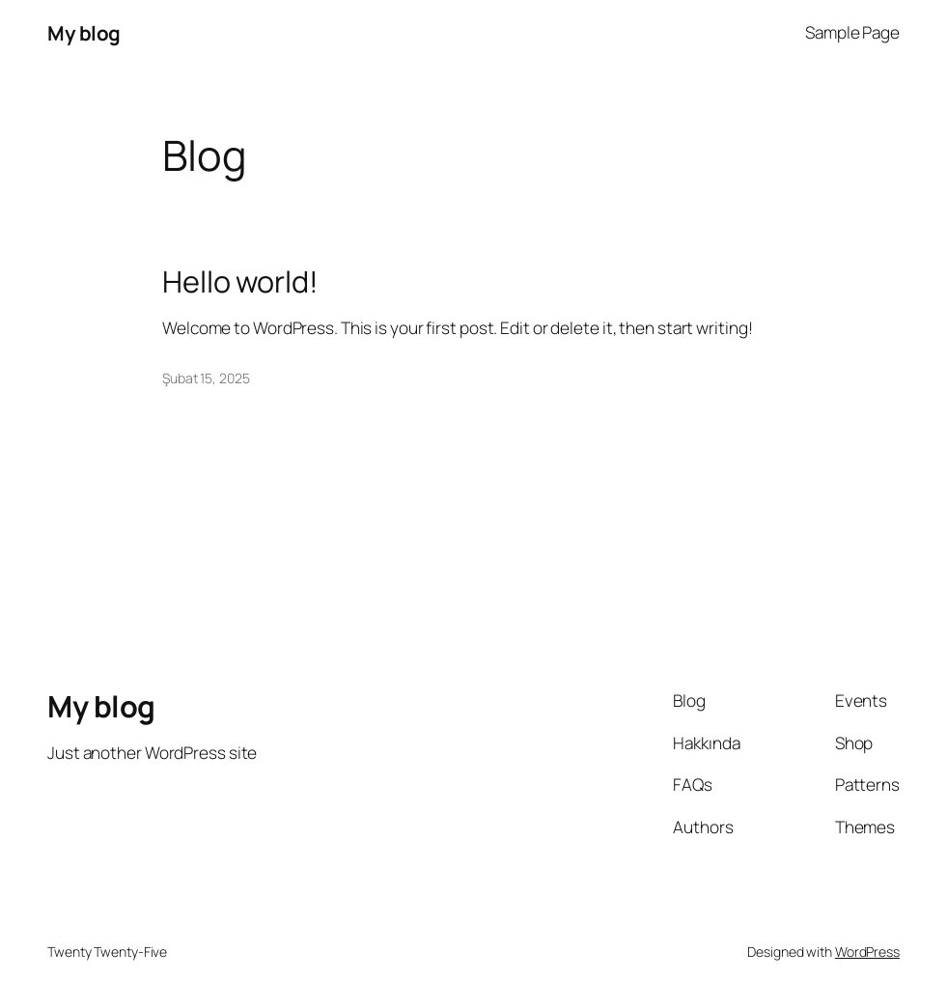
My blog (84, 32)
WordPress (867, 951)
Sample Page (852, 32)
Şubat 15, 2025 (206, 378)
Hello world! (240, 281)
